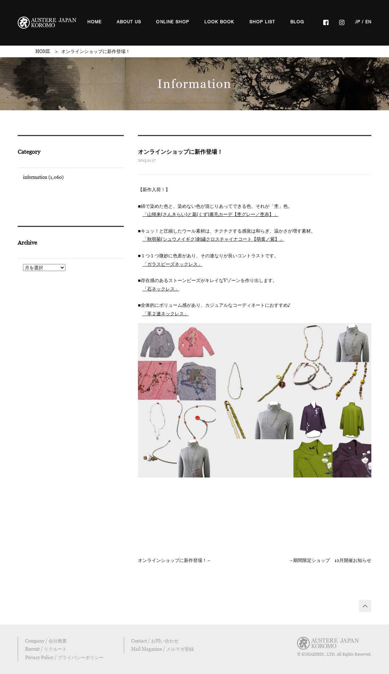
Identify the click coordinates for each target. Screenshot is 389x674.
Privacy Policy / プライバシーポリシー (64, 657)
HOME (94, 21)
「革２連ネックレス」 (165, 313)
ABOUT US (129, 21)
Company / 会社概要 (46, 641)
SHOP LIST (262, 21)
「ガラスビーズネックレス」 (172, 264)
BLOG (297, 21)
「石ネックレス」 (161, 289)
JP (357, 21)
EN (368, 21)
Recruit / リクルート (46, 649)
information (35, 177)
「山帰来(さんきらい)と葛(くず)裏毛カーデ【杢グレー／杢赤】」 (210, 214)
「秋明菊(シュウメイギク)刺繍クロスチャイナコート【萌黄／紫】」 (213, 239)
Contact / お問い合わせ (155, 641)
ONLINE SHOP (172, 21)
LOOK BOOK (219, 21)
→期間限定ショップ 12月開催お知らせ (330, 560)
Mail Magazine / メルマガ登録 (162, 649)
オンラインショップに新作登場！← (174, 560)
